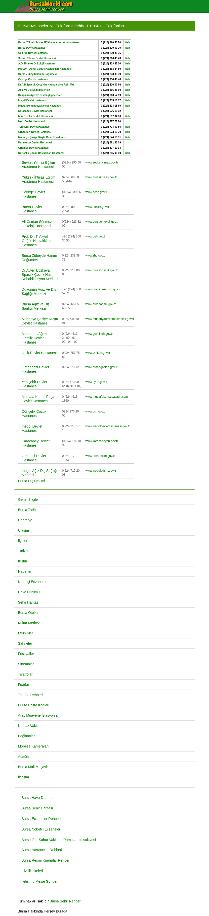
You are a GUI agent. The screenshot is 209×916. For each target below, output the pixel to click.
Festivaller (26, 654)
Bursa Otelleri (28, 613)
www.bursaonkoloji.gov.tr (102, 221)
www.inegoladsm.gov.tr (101, 470)
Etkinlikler (25, 633)
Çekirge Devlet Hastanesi (33, 194)
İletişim (23, 777)
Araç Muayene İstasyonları (39, 715)
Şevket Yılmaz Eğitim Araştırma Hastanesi (38, 164)
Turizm (23, 551)
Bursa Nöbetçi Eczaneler (41, 829)
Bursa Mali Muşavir (33, 767)
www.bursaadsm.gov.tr (101, 304)
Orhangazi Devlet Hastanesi (35, 369)
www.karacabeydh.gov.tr (102, 441)
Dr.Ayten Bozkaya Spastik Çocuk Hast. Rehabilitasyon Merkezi (40, 274)
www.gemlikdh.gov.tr (99, 334)
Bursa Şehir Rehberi (65, 901)
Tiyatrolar (25, 674)
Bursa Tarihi (27, 510)
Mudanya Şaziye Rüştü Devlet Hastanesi (40, 321)
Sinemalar (26, 664)
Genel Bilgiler (28, 499)
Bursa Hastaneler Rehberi (42, 850)
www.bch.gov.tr (96, 411)
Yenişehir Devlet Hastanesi (34, 384)
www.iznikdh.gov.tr (98, 353)
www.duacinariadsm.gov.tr (103, 289)
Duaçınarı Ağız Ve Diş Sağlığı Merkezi (39, 291)
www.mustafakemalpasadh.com (107, 396)
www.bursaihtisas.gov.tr (101, 177)
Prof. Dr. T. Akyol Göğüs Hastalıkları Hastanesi (36, 240)
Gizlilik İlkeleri (32, 871)
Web (127, 42)
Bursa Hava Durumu (38, 798)
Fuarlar (23, 685)
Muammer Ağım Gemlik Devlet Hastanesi (34, 338)
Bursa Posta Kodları (34, 705)
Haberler (25, 571)
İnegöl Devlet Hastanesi (32, 428)
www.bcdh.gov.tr (96, 192)
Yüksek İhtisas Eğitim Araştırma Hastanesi (38, 179)
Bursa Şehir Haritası (37, 808)
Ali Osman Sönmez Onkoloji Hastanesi (37, 224)
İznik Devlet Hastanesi (39, 353)
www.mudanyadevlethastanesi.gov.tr (110, 319)
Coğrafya (25, 520)
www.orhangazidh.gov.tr (101, 367)
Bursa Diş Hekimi (31, 481)
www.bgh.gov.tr (96, 236)
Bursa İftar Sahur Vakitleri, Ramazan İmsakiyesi (59, 840)
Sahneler (25, 643)
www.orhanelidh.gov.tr (100, 456)
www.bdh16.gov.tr (97, 207)
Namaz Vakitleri (30, 726)
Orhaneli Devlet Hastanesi (34, 458)
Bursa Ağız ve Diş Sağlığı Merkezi (36, 306)
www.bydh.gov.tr (96, 382)
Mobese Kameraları (33, 746)
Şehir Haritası (28, 602)
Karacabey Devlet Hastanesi (36, 443)
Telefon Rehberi (30, 695)
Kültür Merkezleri (31, 623)
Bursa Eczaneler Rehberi (41, 819)
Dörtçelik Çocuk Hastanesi (34, 413)
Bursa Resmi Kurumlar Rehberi (46, 860)
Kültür (22, 561)
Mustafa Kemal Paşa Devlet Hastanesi (38, 399)
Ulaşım (23, 530)
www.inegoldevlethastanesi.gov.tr (108, 426)
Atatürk (23, 757)
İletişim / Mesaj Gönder (40, 881)
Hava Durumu (29, 592)
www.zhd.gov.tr (96, 255)
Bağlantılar (26, 736)
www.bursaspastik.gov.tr (102, 270)
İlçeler (22, 541)
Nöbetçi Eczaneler (32, 582)
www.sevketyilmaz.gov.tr (102, 162)
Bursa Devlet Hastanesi (32, 209)
